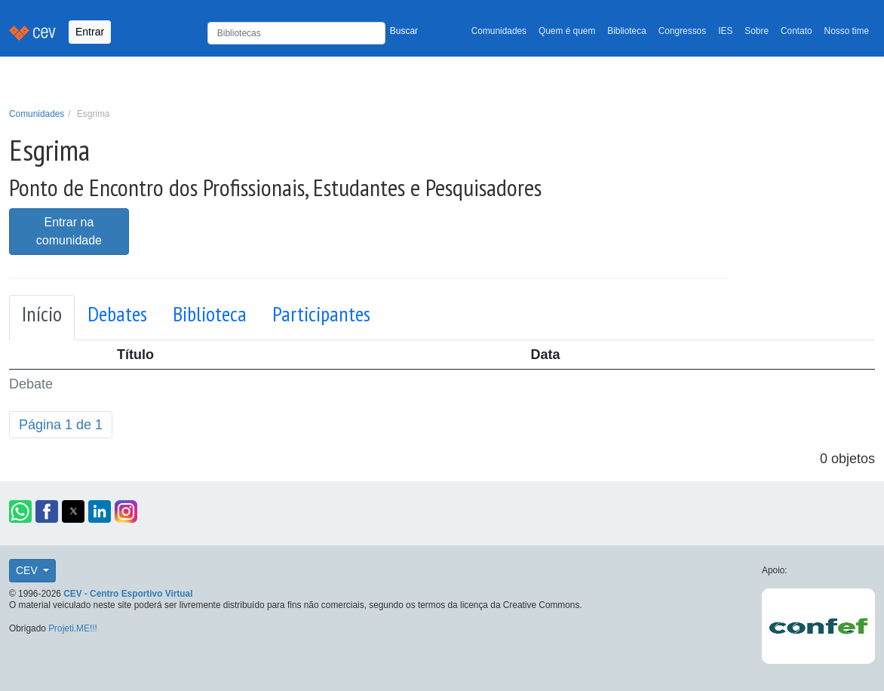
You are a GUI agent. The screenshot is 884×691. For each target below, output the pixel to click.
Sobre (756, 31)
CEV (28, 570)
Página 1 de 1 (61, 424)
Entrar (89, 32)
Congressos (682, 31)
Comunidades (498, 31)
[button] (20, 511)
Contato (796, 31)
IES (725, 31)
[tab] (42, 317)
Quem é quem (567, 31)
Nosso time (846, 31)
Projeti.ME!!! (72, 628)
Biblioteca (626, 31)
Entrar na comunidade (69, 231)
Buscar (404, 31)
